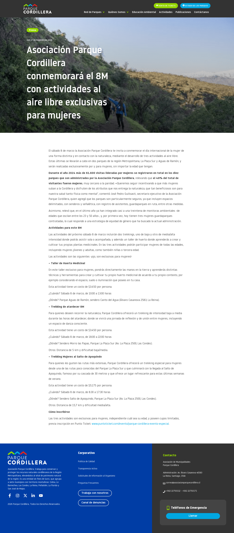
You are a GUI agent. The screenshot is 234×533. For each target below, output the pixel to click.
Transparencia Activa (87, 469)
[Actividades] (166, 12)
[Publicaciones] (183, 12)
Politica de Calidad (86, 461)
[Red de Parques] (94, 12)
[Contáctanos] (201, 12)
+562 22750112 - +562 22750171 (181, 491)
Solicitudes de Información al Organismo (96, 476)
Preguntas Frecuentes (88, 483)
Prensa (32, 30)
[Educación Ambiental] (144, 12)
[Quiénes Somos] (119, 12)
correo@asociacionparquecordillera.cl (183, 483)
